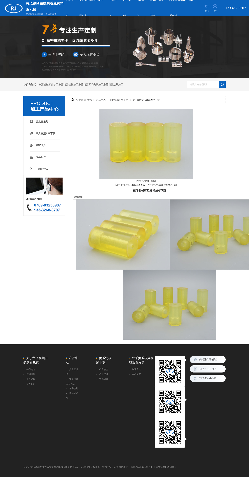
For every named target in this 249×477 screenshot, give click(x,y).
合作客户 (30, 384)
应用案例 (30, 374)
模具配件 (41, 157)
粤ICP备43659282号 (141, 467)
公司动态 (103, 369)
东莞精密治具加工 (113, 84)
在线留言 (136, 374)
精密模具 (41, 145)
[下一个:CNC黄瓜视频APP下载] (162, 185)
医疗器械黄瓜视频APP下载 (146, 100)
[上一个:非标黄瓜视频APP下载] (130, 185)
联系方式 (136, 369)
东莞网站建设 (121, 467)
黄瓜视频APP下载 (45, 133)
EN (215, 11)
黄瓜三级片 (42, 121)
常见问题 (103, 379)
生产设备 (30, 379)
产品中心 (101, 100)
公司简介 (30, 369)
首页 (89, 100)
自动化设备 (42, 169)
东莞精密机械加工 (68, 84)
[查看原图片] (142, 181)
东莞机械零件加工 (49, 84)
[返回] (153, 181)
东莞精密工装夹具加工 (90, 84)
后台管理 (160, 467)
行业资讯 (103, 374)
